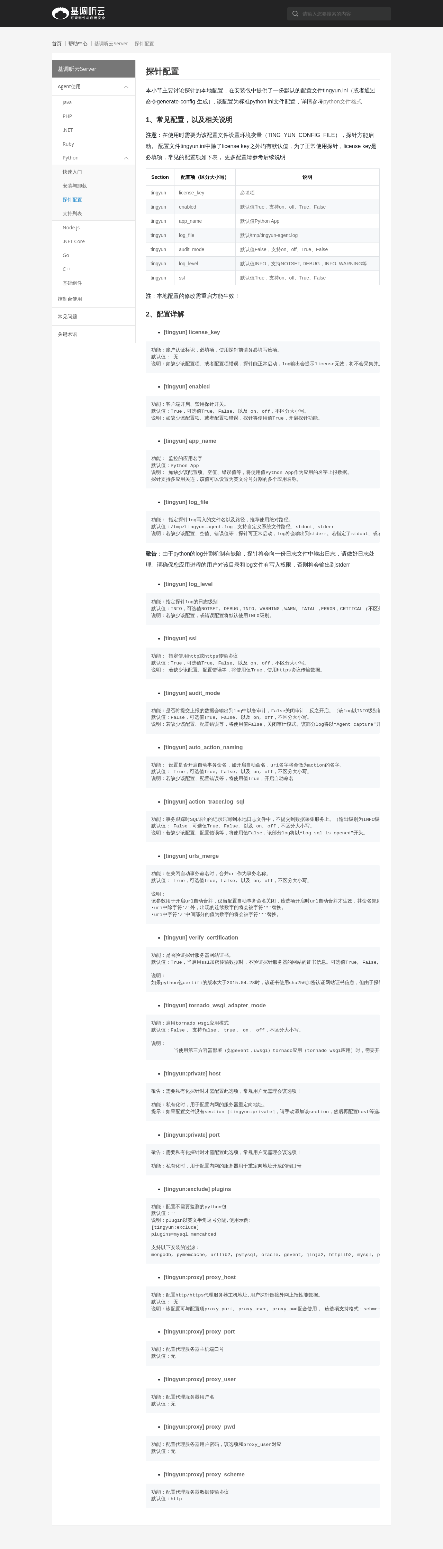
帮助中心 (78, 43)
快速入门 (72, 171)
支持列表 (72, 213)
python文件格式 (342, 101)
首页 (57, 43)
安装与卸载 (75, 185)
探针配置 (72, 199)
